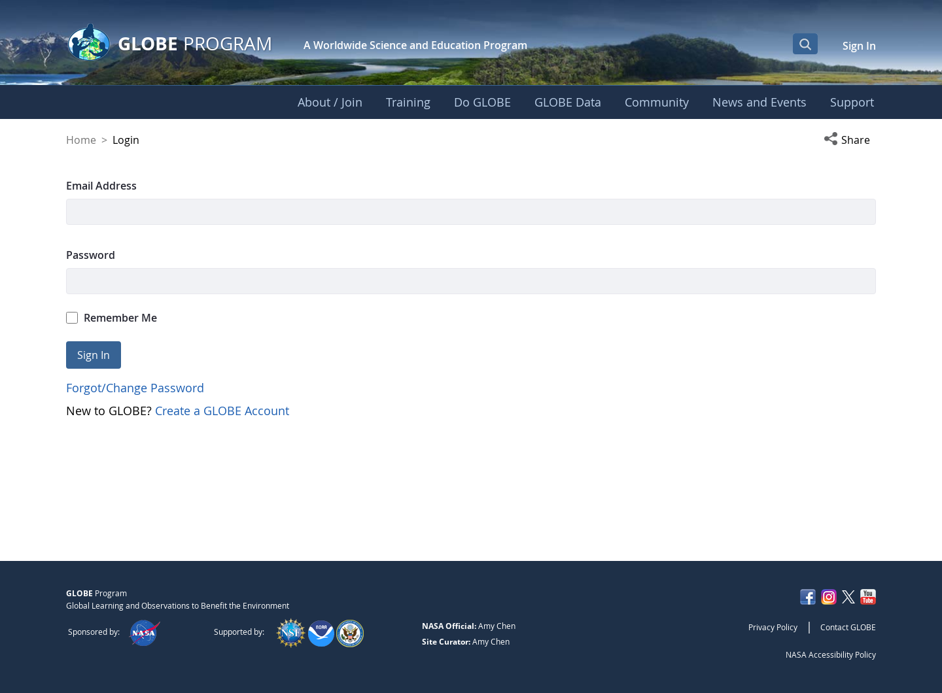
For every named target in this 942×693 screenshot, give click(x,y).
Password (90, 255)
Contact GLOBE (848, 627)
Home (81, 140)
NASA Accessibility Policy (831, 654)
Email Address (101, 185)
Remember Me (112, 318)
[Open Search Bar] (805, 43)
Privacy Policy (772, 627)
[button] (850, 140)
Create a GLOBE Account (222, 410)
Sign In (859, 46)
